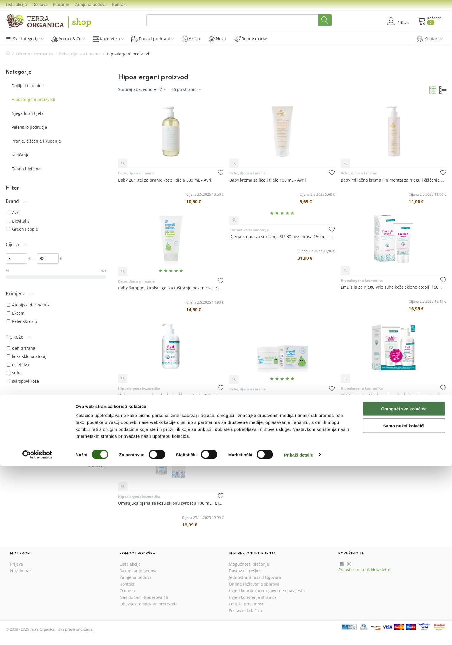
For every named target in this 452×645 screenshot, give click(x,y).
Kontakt (119, 4)
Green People (22, 229)
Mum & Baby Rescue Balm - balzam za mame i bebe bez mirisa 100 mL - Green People (282, 396)
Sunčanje (20, 155)
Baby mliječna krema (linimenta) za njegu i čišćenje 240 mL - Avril (393, 180)
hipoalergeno (22, 443)
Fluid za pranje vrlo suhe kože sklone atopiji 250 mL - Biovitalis (171, 395)
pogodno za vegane (28, 451)
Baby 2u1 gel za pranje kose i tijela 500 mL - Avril (165, 180)
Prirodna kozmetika (34, 54)
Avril (14, 212)
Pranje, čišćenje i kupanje (36, 141)
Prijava (16, 564)
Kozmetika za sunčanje (249, 229)
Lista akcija (16, 4)
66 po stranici (186, 89)
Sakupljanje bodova (138, 570)
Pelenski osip (22, 321)
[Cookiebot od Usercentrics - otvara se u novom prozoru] (37, 633)
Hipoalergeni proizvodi (33, 99)
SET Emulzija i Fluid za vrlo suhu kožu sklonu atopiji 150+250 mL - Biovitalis (393, 395)
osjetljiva (18, 364)
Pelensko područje (29, 127)
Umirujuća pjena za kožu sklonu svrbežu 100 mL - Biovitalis (171, 503)
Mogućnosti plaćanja (249, 564)
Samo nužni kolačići (403, 604)
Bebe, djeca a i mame (80, 54)
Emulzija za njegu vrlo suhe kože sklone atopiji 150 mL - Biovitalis (393, 287)
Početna (8, 54)
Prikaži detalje (298, 633)
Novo (217, 38)
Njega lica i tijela (28, 113)
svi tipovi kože (23, 381)
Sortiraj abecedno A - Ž (141, 89)
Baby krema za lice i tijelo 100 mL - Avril (267, 180)
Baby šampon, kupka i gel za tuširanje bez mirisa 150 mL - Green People (171, 288)
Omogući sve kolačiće (404, 587)
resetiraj (99, 465)
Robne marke (250, 38)
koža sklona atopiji (27, 356)
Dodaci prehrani (152, 38)
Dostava (40, 4)
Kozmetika (108, 38)
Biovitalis (18, 221)
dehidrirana (21, 348)
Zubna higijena (26, 168)
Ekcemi (16, 313)
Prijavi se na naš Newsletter (365, 569)
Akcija (191, 38)
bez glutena (21, 434)
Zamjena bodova (91, 4)
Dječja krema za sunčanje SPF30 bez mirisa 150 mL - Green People (282, 236)
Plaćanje (61, 4)
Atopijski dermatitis (28, 305)
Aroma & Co (68, 38)
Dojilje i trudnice (28, 85)
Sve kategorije (25, 38)
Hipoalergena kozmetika (362, 280)
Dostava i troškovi (246, 570)
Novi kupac (20, 570)
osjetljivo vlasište (26, 408)
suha (14, 372)
